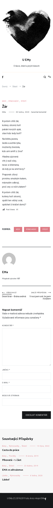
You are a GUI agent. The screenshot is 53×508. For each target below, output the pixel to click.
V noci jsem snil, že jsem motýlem (39, 296)
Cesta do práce (10, 450)
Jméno (6, 370)
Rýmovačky (13, 101)
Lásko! (5, 480)
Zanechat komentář (38, 112)
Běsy (4, 101)
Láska (4, 476)
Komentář (8, 326)
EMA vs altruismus (12, 470)
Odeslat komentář (36, 415)
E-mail (6, 383)
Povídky (12, 456)
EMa (4, 112)
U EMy (26, 60)
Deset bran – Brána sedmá (14, 295)
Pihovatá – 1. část (11, 460)
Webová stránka (10, 396)
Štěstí (23, 101)
